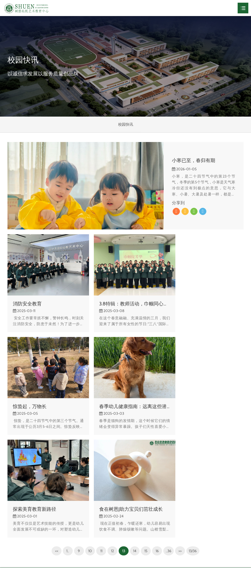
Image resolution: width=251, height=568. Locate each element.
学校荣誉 (14, 511)
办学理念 (14, 519)
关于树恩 (14, 487)
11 (100, 440)
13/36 (195, 440)
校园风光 (14, 495)
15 (146, 440)
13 (123, 440)
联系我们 (14, 536)
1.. (65, 440)
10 (88, 440)
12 (111, 440)
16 (157, 440)
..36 (169, 440)
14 (134, 440)
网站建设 (209, 557)
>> (181, 440)
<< (54, 440)
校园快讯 (125, 124)
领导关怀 (14, 528)
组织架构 (14, 503)
